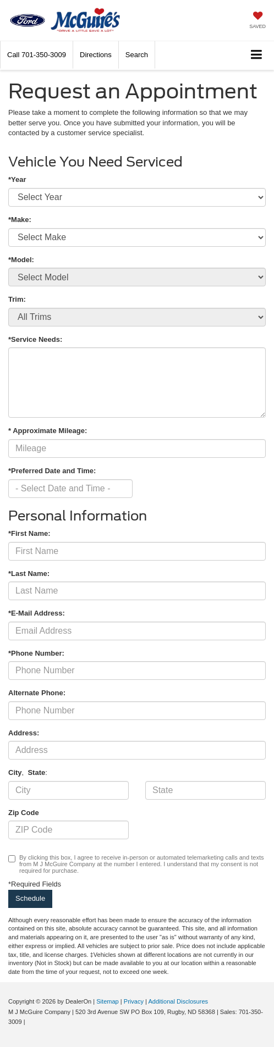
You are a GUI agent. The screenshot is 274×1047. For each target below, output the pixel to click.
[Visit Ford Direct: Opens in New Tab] (30, 1021)
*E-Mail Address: (36, 613)
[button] (36, 55)
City (15, 772)
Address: (23, 733)
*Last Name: (29, 573)
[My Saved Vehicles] (257, 21)
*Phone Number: (36, 653)
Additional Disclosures (178, 1001)
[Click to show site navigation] (256, 55)
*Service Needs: (35, 339)
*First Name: (29, 533)
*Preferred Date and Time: (52, 471)
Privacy (134, 1001)
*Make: (19, 219)
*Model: (21, 260)
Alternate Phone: (36, 693)
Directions (96, 55)
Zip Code (23, 812)
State (36, 772)
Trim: (17, 299)
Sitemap (107, 1001)
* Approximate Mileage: (47, 430)
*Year (17, 179)
